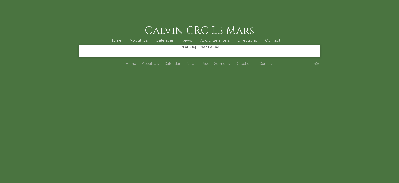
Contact (272, 40)
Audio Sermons (215, 40)
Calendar (165, 40)
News (186, 40)
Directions (247, 40)
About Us (139, 40)
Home (116, 40)
